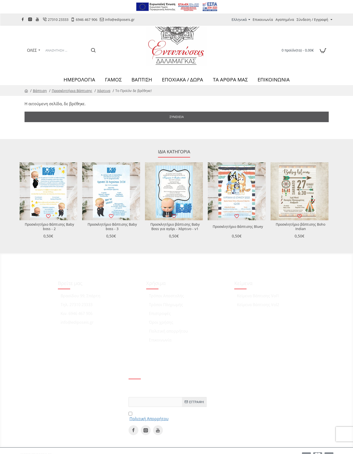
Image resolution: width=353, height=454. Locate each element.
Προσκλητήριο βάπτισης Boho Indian (300, 226)
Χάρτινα (103, 90)
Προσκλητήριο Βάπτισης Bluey (238, 226)
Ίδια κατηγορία (174, 152)
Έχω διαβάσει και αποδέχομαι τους (164, 416)
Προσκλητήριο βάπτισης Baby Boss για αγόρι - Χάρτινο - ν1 (175, 226)
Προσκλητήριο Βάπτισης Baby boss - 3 (112, 226)
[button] (48, 216)
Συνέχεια (177, 117)
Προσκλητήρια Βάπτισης (72, 90)
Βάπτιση (40, 90)
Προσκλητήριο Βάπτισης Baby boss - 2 (49, 226)
